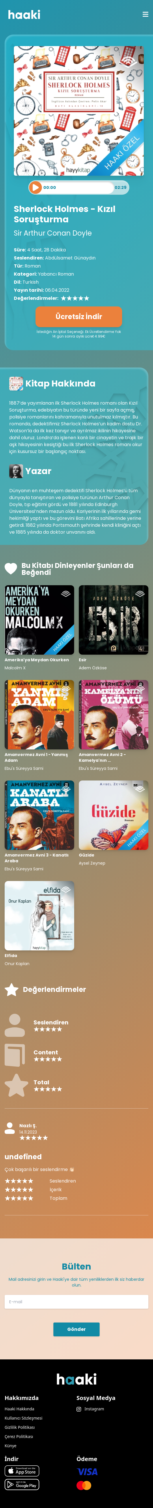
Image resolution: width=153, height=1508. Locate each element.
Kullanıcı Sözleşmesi (23, 1418)
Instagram (90, 1409)
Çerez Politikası (19, 1436)
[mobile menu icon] (145, 14)
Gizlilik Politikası (20, 1427)
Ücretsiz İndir (79, 316)
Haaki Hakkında (19, 1409)
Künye (10, 1445)
